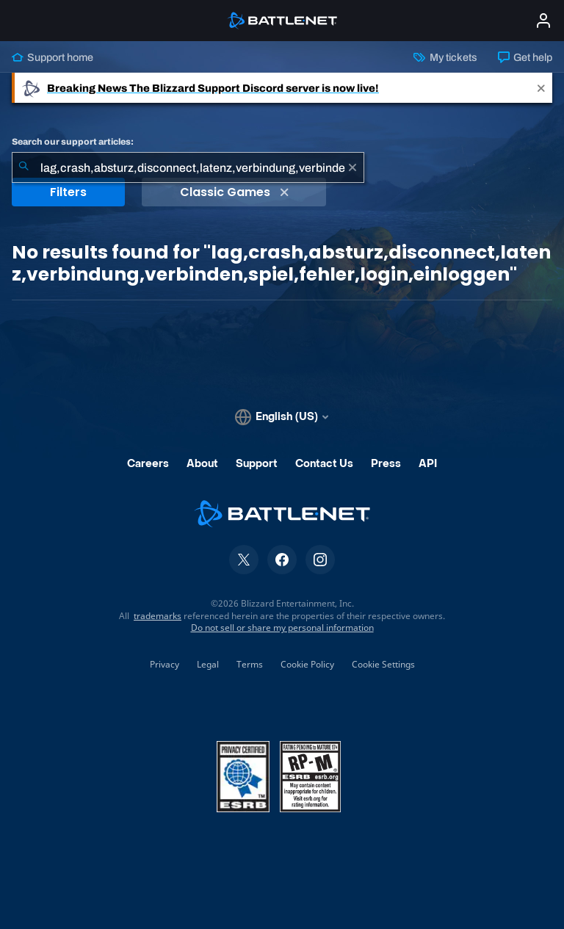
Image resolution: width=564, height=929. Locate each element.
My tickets (445, 57)
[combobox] (188, 167)
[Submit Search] (23, 167)
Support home (52, 57)
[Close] (541, 88)
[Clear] (352, 167)
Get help (525, 57)
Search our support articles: (73, 142)
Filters (68, 192)
